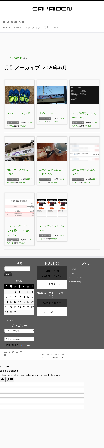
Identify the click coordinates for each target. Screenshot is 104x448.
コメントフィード (76, 277)
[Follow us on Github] (20, 22)
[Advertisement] (52, 34)
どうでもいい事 (13, 123)
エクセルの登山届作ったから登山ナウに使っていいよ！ (18, 230)
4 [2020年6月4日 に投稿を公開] (23, 291)
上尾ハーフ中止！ (48, 113)
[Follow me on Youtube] (16, 22)
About (56, 27)
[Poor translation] (9, 379)
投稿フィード (75, 273)
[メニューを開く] (100, 21)
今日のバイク (33, 27)
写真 (46, 27)
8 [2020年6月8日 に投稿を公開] (11, 296)
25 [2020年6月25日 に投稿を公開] (23, 307)
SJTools (18, 27)
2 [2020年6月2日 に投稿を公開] (15, 291)
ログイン (74, 269)
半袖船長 (22, 126)
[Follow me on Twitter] (9, 22)
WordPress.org (76, 282)
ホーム (8, 58)
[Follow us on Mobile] (23, 22)
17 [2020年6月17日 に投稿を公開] (19, 301)
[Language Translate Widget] (19, 339)
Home (6, 27)
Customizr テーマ (46, 357)
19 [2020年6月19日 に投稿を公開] (28, 301)
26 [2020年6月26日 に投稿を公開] (28, 307)
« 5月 (6, 320)
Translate (24, 345)
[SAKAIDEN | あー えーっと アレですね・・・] (52, 9)
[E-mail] (5, 22)
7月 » (11, 320)
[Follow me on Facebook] (12, 22)
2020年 (18, 58)
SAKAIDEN (48, 354)
